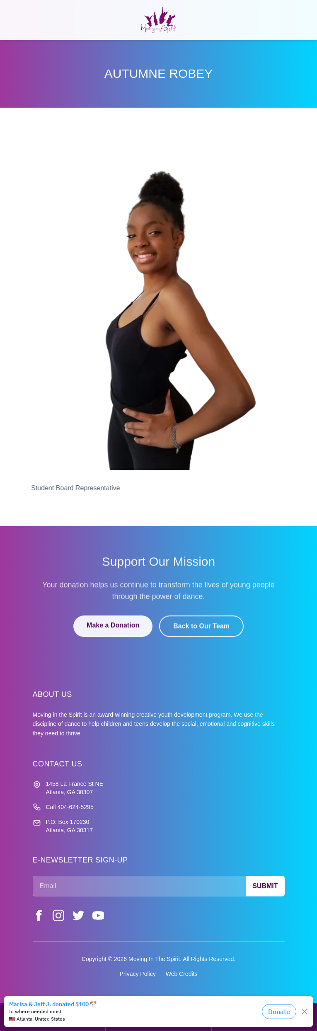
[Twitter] (78, 915)
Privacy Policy (138, 974)
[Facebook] (38, 915)
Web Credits (182, 974)
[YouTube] (98, 915)
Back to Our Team (201, 631)
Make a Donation (113, 630)
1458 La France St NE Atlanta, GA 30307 (75, 787)
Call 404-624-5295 (70, 807)
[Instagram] (58, 915)
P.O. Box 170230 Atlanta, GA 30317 (69, 826)
